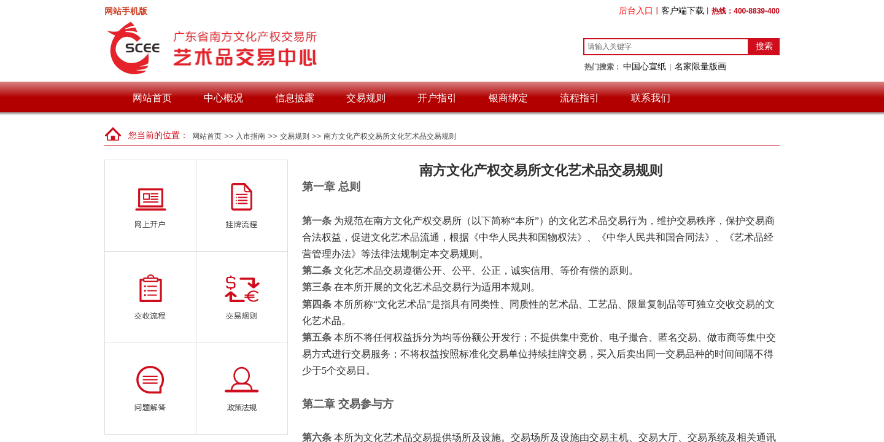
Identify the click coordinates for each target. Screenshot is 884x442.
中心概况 (223, 98)
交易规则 (366, 98)
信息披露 (294, 98)
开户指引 (437, 98)
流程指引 (579, 98)
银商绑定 (508, 98)
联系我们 (650, 98)
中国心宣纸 (644, 66)
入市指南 (250, 136)
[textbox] (666, 46)
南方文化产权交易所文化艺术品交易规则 (390, 136)
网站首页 (152, 98)
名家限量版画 (700, 66)
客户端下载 (682, 10)
